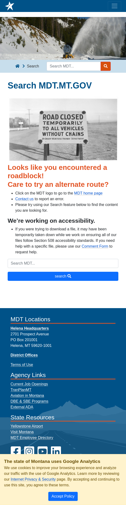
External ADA (22, 407)
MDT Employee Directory (32, 438)
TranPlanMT (21, 390)
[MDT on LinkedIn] (56, 451)
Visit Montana (22, 432)
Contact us (24, 199)
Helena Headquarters (30, 328)
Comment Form (95, 246)
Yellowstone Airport (27, 426)
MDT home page (88, 193)
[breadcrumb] (17, 66)
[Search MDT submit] (106, 66)
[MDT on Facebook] (16, 451)
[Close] (62, 496)
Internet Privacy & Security (33, 479)
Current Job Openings (29, 384)
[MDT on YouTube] (43, 451)
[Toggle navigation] (114, 6)
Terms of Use (22, 365)
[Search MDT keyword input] (74, 66)
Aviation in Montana (27, 396)
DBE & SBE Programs (29, 401)
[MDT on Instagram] (29, 451)
